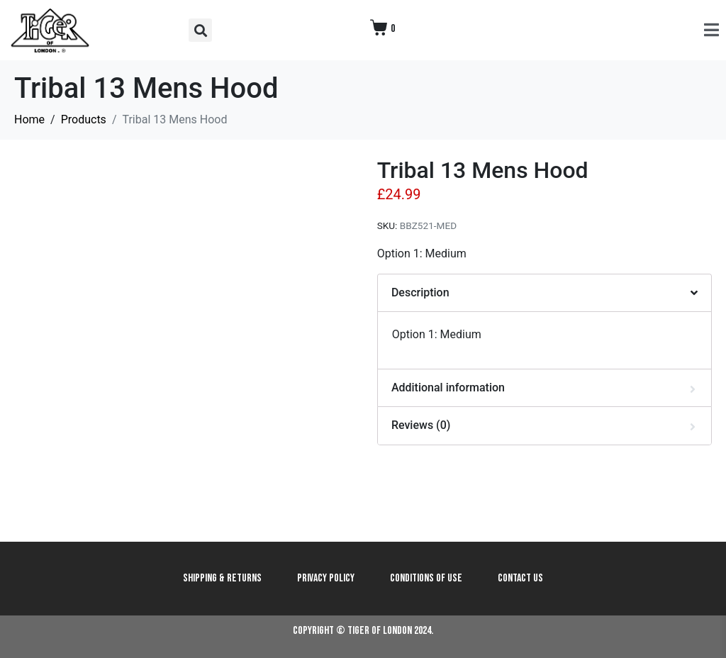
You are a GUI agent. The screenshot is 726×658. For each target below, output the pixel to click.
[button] (200, 30)
